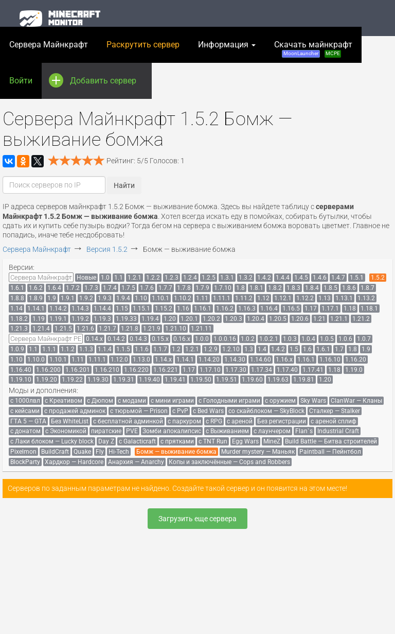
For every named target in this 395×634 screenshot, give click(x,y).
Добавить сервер (103, 74)
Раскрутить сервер (142, 44)
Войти (20, 80)
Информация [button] (227, 44)
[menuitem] (41, 277)
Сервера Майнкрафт (48, 44)
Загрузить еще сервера (197, 519)
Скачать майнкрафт (313, 49)
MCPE (333, 53)
